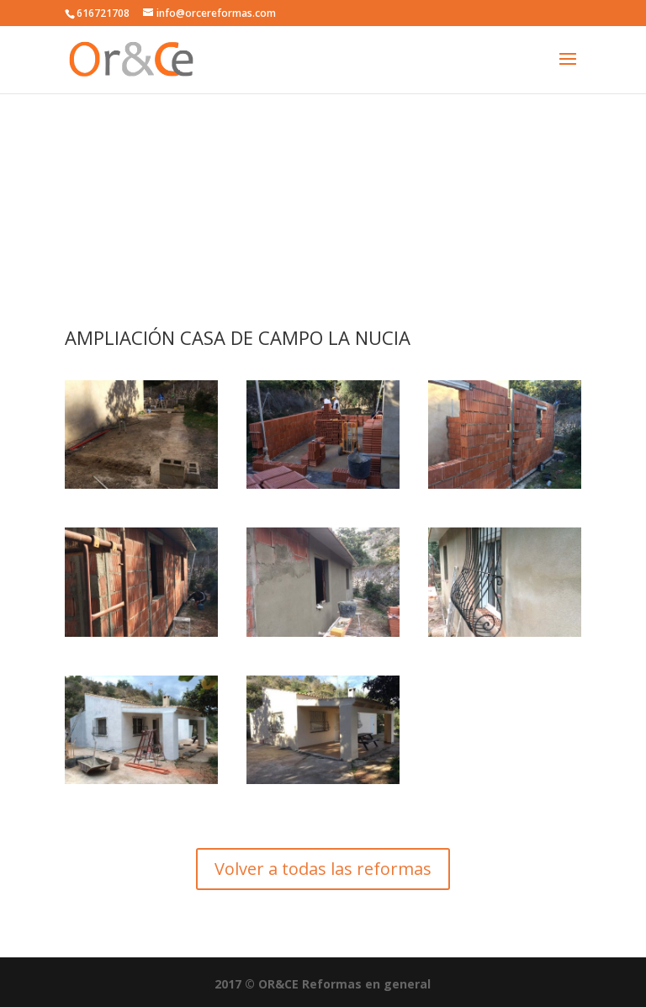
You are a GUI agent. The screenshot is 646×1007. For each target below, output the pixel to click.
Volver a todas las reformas (323, 868)
